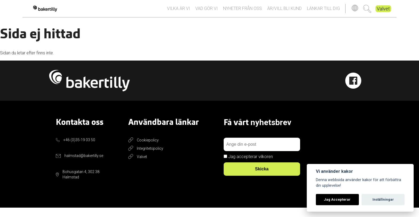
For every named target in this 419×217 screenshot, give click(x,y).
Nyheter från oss (242, 13)
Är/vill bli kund (284, 13)
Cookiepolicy (148, 149)
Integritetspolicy (150, 157)
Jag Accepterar (337, 199)
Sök (367, 13)
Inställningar (383, 199)
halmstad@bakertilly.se (83, 165)
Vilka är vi (178, 13)
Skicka (262, 178)
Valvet (383, 13)
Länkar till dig (323, 13)
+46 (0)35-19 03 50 (79, 149)
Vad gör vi (206, 13)
